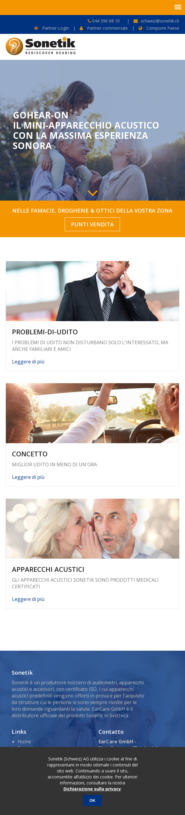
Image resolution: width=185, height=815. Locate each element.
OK (92, 800)
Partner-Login (51, 28)
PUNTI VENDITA (92, 224)
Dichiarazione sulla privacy (92, 789)
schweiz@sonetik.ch (160, 21)
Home (24, 741)
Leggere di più (28, 361)
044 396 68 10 (105, 21)
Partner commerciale (104, 28)
